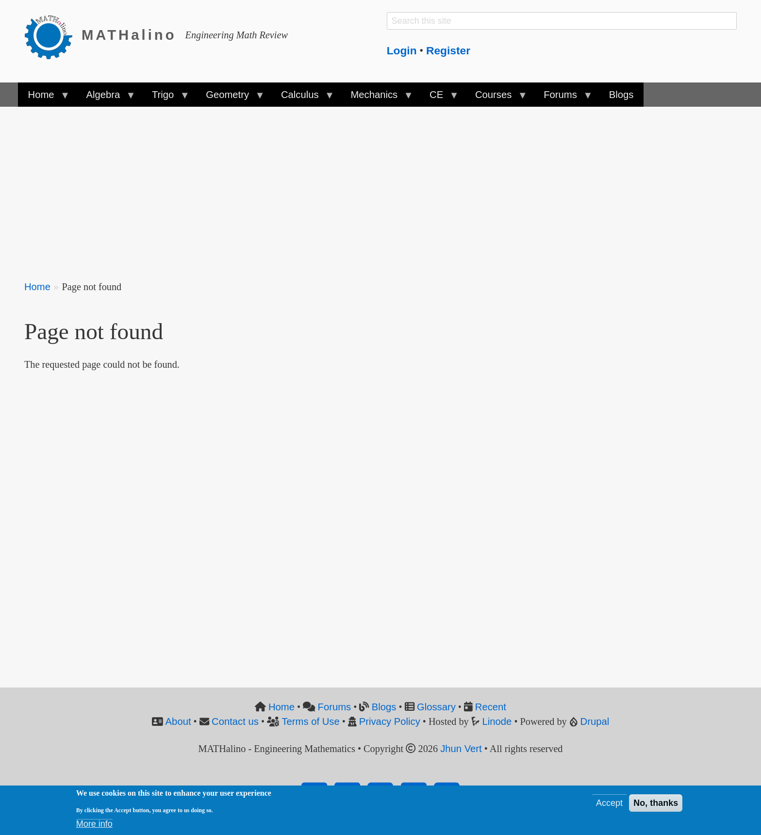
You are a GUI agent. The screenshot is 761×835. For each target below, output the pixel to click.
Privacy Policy (389, 721)
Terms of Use (310, 721)
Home (37, 286)
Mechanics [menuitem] (376, 98)
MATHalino (129, 35)
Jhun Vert (461, 748)
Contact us (235, 721)
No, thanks (655, 804)
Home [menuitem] (43, 98)
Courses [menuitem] (496, 98)
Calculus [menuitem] (302, 98)
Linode (497, 721)
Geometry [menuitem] (230, 98)
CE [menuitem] (439, 98)
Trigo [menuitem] (165, 98)
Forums (334, 707)
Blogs (384, 707)
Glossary (436, 707)
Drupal (595, 721)
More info (94, 825)
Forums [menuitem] (563, 98)
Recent (490, 707)
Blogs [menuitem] (621, 94)
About (178, 721)
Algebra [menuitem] (105, 98)
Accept (609, 804)
